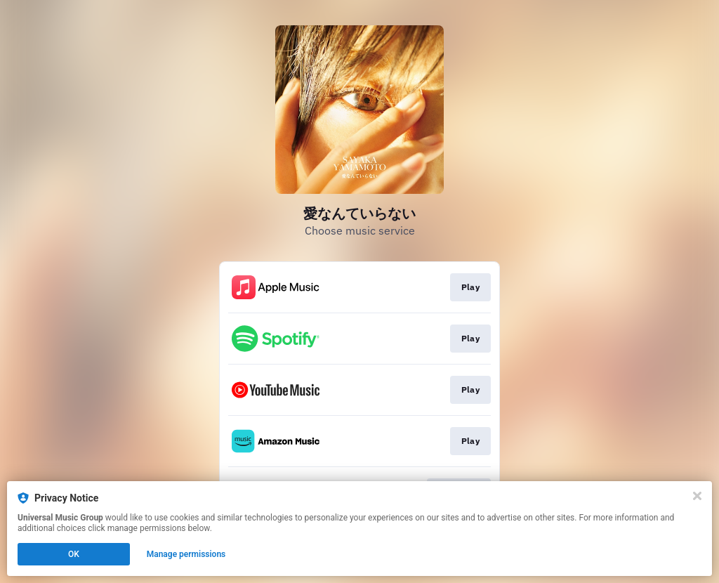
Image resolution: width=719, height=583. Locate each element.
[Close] (697, 496)
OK (73, 554)
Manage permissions (186, 554)
